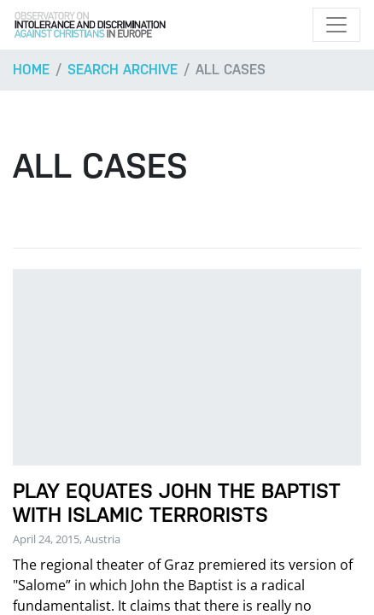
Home (31, 70)
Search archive (122, 70)
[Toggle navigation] (336, 25)
